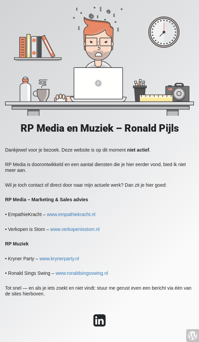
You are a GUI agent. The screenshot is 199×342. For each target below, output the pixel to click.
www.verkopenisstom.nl (75, 229)
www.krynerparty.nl (59, 258)
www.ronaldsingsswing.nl (82, 273)
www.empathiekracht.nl (71, 214)
